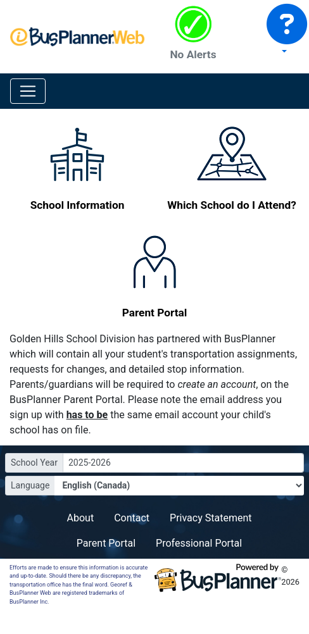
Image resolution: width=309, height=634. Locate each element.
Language (30, 485)
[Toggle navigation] (28, 91)
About (80, 518)
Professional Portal (199, 543)
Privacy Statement (210, 518)
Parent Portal (106, 543)
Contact (131, 518)
